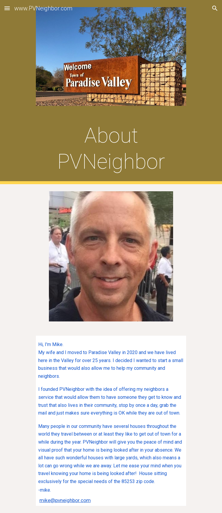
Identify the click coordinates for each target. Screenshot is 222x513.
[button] (7, 8)
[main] (111, 148)
